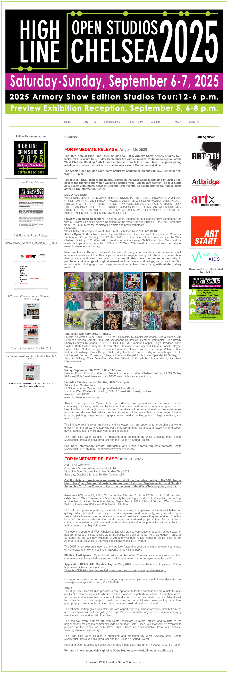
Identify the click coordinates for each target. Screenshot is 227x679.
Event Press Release (31, 182)
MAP (178, 122)
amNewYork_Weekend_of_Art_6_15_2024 (31, 243)
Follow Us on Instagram (31, 136)
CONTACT (195, 122)
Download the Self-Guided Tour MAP (206, 271)
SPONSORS (112, 122)
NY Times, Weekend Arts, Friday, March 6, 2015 (31, 358)
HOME (68, 122)
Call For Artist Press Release (31, 235)
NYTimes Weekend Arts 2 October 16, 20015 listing (31, 298)
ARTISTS (90, 122)
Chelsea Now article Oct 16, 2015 (31, 348)
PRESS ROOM (134, 122)
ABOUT (156, 122)
